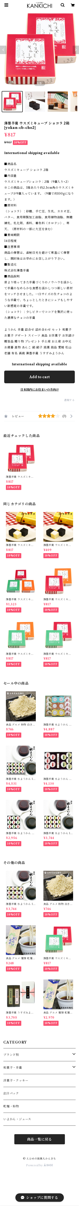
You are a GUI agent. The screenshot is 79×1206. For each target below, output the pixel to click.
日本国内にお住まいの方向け (39, 390)
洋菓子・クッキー (15, 1080)
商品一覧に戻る (39, 1139)
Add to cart (39, 377)
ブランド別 (11, 1055)
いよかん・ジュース (17, 1119)
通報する (69, 400)
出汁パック (11, 1093)
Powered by (39, 1165)
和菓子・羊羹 (12, 1068)
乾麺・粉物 (11, 1106)
